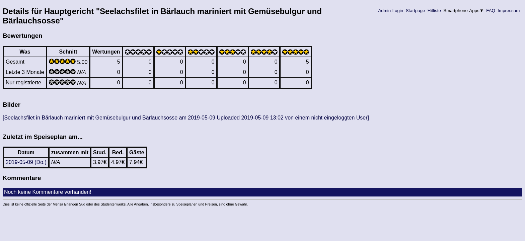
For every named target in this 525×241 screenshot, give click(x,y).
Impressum (509, 10)
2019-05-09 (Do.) (26, 162)
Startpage (415, 10)
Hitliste (434, 10)
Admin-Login (390, 10)
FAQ (491, 10)
